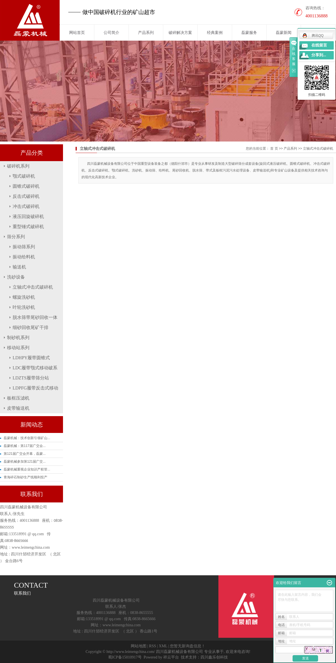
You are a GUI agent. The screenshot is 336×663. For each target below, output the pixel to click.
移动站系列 (18, 347)
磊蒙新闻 (283, 32)
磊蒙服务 (249, 32)
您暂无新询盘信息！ (187, 646)
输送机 (19, 267)
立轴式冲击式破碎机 (33, 287)
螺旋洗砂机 (24, 297)
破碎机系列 (18, 166)
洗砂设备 (16, 277)
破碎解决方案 (180, 32)
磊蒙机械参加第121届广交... (25, 461)
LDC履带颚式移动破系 (35, 367)
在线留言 (319, 45)
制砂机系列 (18, 337)
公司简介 (111, 32)
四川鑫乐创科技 (214, 657)
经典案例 (215, 32)
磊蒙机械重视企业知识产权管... (27, 469)
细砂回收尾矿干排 (30, 327)
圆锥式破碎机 (26, 186)
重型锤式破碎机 (28, 226)
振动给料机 (24, 256)
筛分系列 (16, 236)
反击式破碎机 (26, 196)
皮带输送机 (18, 408)
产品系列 (146, 32)
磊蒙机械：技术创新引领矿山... (27, 438)
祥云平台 (171, 657)
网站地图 (138, 646)
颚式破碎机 (24, 176)
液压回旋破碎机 (28, 216)
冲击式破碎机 (26, 206)
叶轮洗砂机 (24, 307)
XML (163, 646)
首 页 (274, 148)
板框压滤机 (18, 398)
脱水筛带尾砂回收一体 (35, 317)
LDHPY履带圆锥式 (31, 357)
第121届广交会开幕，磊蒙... (25, 454)
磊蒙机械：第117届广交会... (25, 446)
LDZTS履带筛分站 (31, 377)
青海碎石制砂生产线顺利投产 (25, 477)
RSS (152, 646)
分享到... (318, 55)
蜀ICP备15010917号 (125, 657)
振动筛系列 (24, 246)
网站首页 (77, 32)
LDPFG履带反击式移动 (35, 388)
